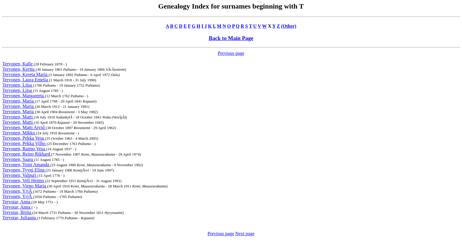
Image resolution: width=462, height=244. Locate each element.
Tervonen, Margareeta (23, 95)
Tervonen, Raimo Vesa (24, 148)
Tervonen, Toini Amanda (26, 164)
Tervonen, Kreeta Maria (25, 74)
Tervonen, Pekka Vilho (24, 143)
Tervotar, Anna (17, 201)
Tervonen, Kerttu (19, 69)
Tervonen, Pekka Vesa (23, 138)
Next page (244, 233)
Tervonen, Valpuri (19, 175)
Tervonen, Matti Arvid (24, 127)
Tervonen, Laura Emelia (25, 79)
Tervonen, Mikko (19, 132)
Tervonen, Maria (18, 100)
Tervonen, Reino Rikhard (26, 153)
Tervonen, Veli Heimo (23, 180)
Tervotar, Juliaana (19, 217)
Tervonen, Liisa (17, 85)
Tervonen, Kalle (18, 63)
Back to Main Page (231, 38)
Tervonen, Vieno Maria (24, 185)
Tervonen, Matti (18, 116)
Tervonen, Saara (18, 159)
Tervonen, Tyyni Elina (24, 169)
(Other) (288, 26)
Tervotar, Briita (17, 212)
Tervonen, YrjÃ (17, 191)
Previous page (231, 53)
